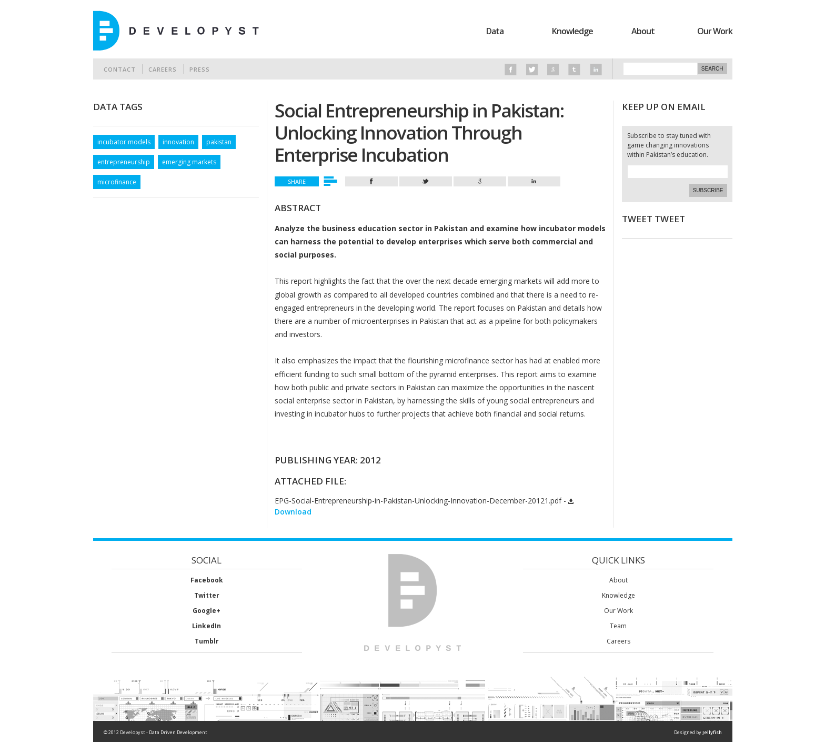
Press (199, 69)
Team (618, 625)
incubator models (123, 141)
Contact (120, 69)
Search (712, 69)
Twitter (206, 595)
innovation (178, 141)
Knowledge (572, 31)
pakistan (219, 141)
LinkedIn (206, 625)
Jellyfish (712, 732)
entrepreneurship (123, 161)
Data (495, 31)
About (643, 31)
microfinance (116, 181)
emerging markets (189, 161)
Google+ (206, 610)
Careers (162, 69)
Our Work (714, 31)
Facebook (206, 580)
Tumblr (207, 641)
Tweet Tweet (653, 219)
